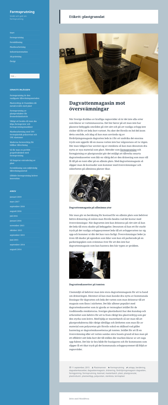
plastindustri (75, 376)
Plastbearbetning (18, 47)
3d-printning (15, 56)
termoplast (120, 376)
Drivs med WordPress (79, 398)
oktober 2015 (16, 230)
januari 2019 (15, 197)
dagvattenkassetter (78, 370)
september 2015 (17, 235)
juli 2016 (14, 216)
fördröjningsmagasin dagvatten (131, 370)
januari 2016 (15, 220)
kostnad (100, 373)
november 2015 (17, 225)
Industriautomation (19, 51)
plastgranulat (130, 373)
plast (120, 373)
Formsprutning (22, 11)
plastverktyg (87, 376)
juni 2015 (14, 239)
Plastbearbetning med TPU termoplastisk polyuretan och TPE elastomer (23, 134)
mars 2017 (14, 201)
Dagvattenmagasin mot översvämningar (97, 106)
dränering (110, 370)
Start (12, 32)
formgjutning (75, 373)
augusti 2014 (15, 249)
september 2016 (17, 206)
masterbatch (111, 373)
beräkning (140, 367)
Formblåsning (16, 42)
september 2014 (17, 244)
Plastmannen (100, 367)
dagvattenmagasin (96, 370)
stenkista (109, 376)
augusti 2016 (15, 211)
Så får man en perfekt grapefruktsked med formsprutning (20, 152)
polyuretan (99, 376)
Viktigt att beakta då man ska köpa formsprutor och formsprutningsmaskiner (23, 124)
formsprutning (89, 373)
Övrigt (13, 61)
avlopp (131, 367)
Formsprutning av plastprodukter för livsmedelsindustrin (19, 113)
